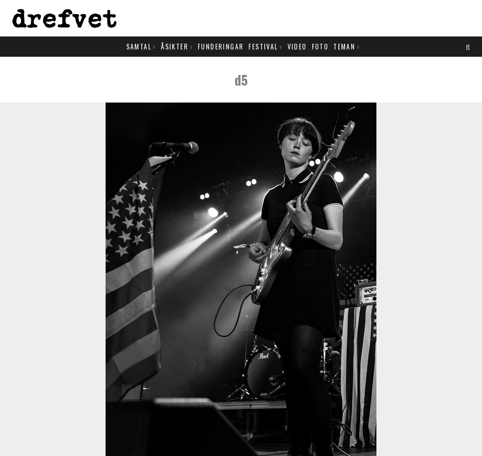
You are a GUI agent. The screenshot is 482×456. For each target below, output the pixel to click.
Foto (320, 46)
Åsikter (174, 46)
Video (297, 46)
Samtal (138, 46)
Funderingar (221, 46)
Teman (344, 46)
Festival (263, 46)
